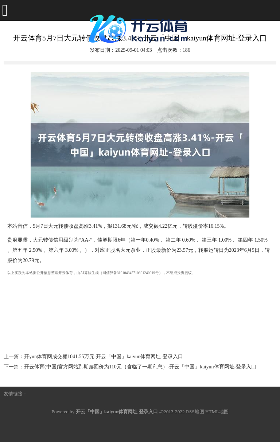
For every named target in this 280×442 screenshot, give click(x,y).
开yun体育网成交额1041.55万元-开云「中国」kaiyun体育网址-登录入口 (103, 356)
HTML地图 (217, 411)
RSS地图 (195, 411)
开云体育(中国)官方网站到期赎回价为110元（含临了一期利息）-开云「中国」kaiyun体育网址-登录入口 (140, 366)
